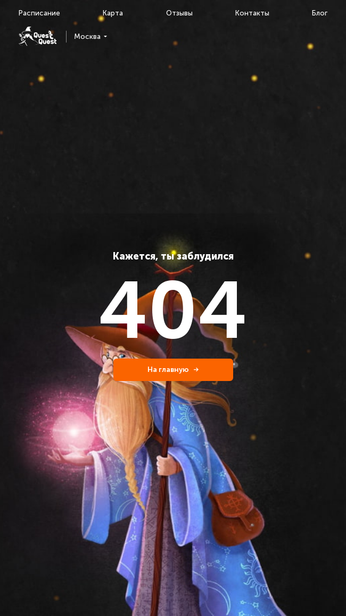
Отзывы (179, 13)
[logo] (37, 36)
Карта (113, 13)
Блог (319, 13)
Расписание (39, 13)
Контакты (252, 13)
